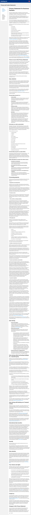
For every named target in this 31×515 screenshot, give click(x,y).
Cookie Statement (26, 57)
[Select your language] (29, 1)
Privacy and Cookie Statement (13, 39)
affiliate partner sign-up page (23, 413)
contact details (20, 439)
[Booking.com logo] (14, 1)
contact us (22, 489)
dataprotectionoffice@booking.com (23, 55)
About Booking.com (18, 327)
